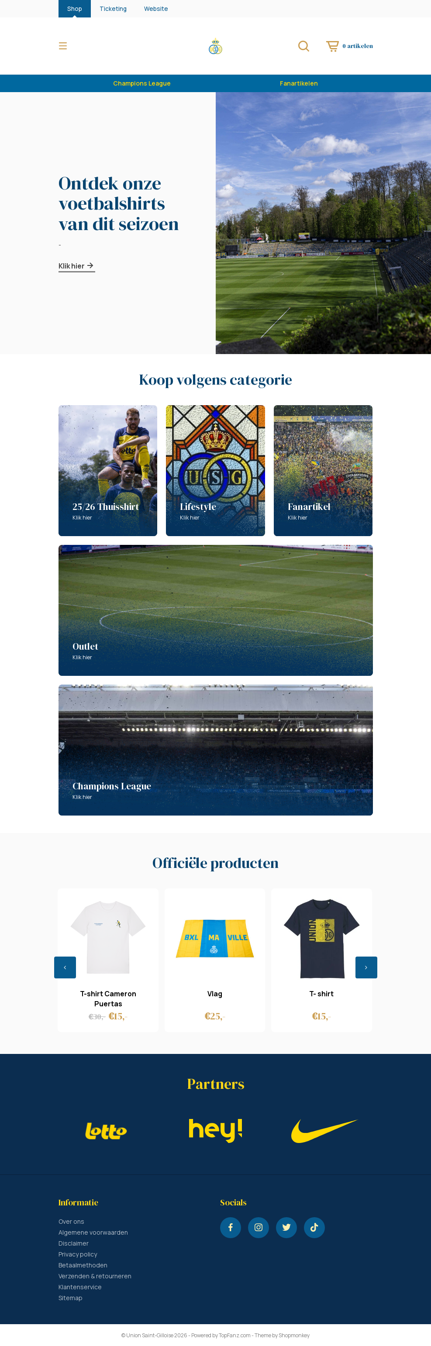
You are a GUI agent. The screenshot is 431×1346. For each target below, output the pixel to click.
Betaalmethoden (83, 1265)
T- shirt (321, 993)
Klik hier (77, 266)
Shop (74, 9)
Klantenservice (80, 1287)
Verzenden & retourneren (95, 1276)
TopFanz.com (235, 1335)
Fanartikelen (299, 83)
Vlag (214, 993)
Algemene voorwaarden (93, 1232)
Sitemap (71, 1298)
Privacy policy (78, 1254)
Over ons (71, 1221)
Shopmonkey (294, 1335)
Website (156, 9)
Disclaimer (74, 1243)
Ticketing (113, 9)
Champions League (142, 83)
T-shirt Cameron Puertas (108, 999)
